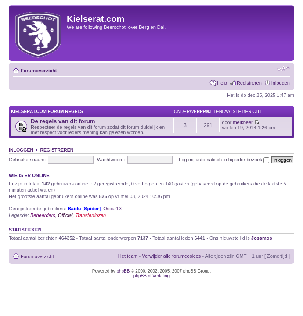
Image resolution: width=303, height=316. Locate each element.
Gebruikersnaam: (27, 159)
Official (65, 215)
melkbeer (242, 122)
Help (222, 82)
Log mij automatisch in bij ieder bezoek (224, 159)
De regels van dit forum (63, 121)
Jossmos (261, 238)
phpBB (123, 271)
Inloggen (280, 82)
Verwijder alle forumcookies (171, 256)
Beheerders (42, 215)
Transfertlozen (91, 215)
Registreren (249, 82)
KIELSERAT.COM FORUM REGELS (47, 111)
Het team (128, 256)
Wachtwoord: (111, 159)
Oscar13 (112, 208)
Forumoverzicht (39, 70)
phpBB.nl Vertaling (151, 275)
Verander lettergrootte (283, 69)
